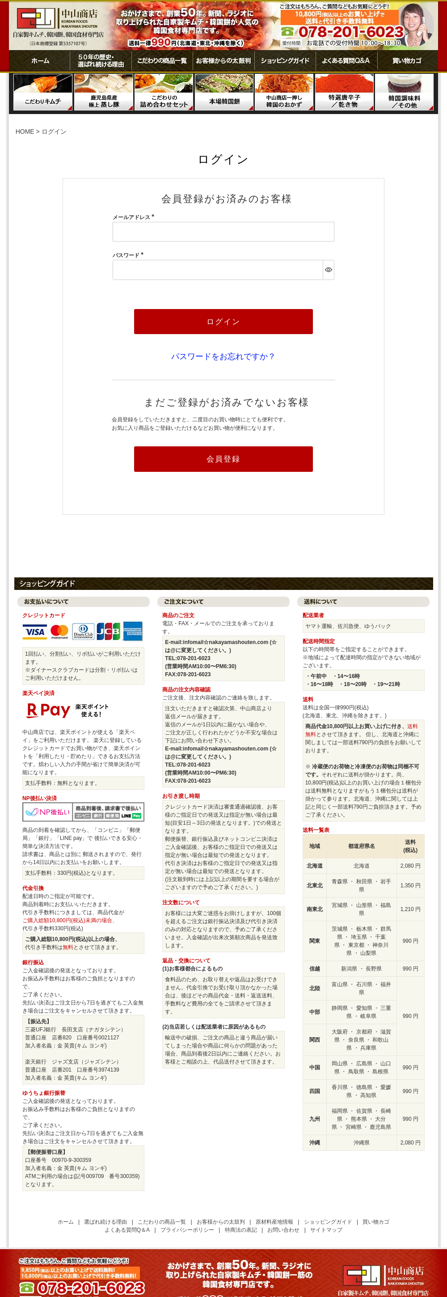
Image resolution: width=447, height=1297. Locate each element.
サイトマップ (326, 1231)
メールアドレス (135, 217)
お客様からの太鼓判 (223, 61)
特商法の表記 (241, 1231)
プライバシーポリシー (187, 1231)
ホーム (39, 61)
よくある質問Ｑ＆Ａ (346, 61)
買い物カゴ (407, 61)
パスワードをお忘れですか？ (223, 356)
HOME (25, 131)
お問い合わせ (283, 1231)
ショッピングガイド (285, 61)
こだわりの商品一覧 (162, 61)
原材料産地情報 (274, 1223)
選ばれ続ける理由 (105, 1223)
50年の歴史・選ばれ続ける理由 (100, 61)
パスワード (129, 255)
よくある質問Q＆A (127, 1231)
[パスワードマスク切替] (328, 269)
